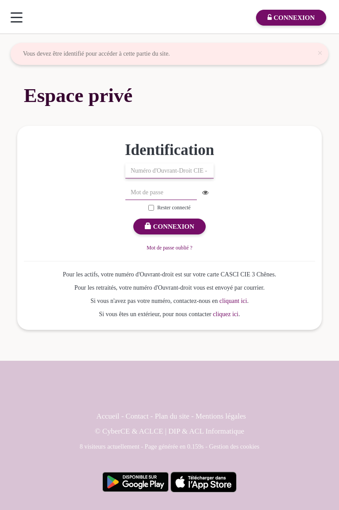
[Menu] (17, 17)
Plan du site (173, 416)
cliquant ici (233, 301)
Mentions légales (221, 416)
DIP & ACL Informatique (207, 431)
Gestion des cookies (234, 446)
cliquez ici (225, 314)
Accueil (107, 416)
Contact (136, 416)
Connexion (169, 226)
